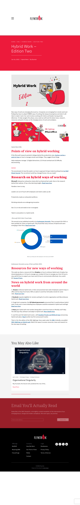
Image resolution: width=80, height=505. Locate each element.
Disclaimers (44, 446)
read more (16, 387)
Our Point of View (31, 449)
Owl (18, 41)
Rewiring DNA (16, 449)
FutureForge (15, 453)
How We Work (30, 446)
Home (13, 41)
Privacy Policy (45, 449)
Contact (28, 456)
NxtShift (14, 446)
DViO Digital (45, 468)
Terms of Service (46, 453)
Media (28, 453)
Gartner (13, 168)
